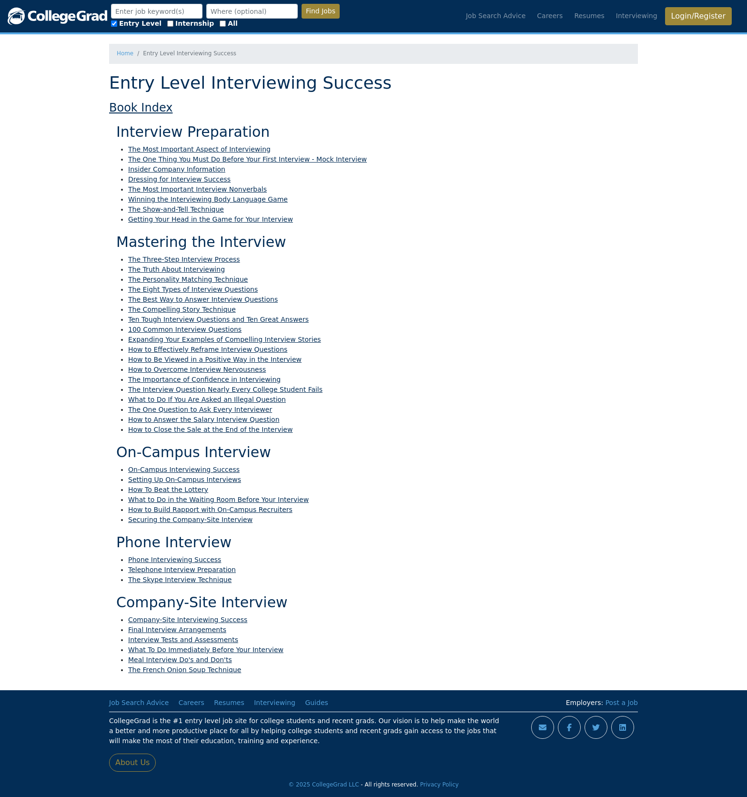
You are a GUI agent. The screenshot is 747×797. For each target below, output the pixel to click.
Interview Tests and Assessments (183, 640)
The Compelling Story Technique (182, 309)
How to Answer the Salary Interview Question (204, 419)
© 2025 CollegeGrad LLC (323, 784)
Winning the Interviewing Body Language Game (208, 199)
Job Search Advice (495, 16)
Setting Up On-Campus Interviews (184, 479)
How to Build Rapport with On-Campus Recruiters (210, 509)
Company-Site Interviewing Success (187, 619)
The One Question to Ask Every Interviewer (200, 409)
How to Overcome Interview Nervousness (197, 369)
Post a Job (622, 702)
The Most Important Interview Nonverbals (197, 189)
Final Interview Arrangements (177, 630)
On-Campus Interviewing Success (184, 469)
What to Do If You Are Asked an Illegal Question (207, 399)
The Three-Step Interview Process (184, 259)
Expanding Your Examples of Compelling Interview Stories (224, 339)
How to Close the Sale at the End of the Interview (210, 429)
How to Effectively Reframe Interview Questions (207, 349)
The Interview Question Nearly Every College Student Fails (225, 389)
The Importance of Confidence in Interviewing (204, 379)
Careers (550, 16)
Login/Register (698, 15)
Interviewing (636, 16)
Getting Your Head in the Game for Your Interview (210, 219)
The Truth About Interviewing (176, 269)
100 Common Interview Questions (185, 329)
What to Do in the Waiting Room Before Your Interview (218, 499)
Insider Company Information (176, 169)
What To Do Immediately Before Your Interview (205, 650)
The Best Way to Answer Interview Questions (203, 299)
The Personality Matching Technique (188, 279)
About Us (132, 762)
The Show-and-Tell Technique (176, 209)
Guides (316, 702)
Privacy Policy (439, 784)
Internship (190, 23)
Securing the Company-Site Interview (190, 519)
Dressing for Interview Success (179, 179)
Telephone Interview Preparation (182, 569)
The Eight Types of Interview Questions (193, 289)
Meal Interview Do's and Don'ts (180, 660)
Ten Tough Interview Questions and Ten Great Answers (218, 319)
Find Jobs (320, 11)
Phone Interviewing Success (174, 559)
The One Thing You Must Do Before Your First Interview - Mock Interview (247, 159)
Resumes (589, 16)
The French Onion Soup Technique (184, 670)
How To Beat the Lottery (168, 489)
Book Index (140, 107)
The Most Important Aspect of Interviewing (199, 149)
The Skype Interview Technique (180, 579)
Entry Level (136, 23)
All (228, 23)
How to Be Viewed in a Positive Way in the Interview (215, 359)
